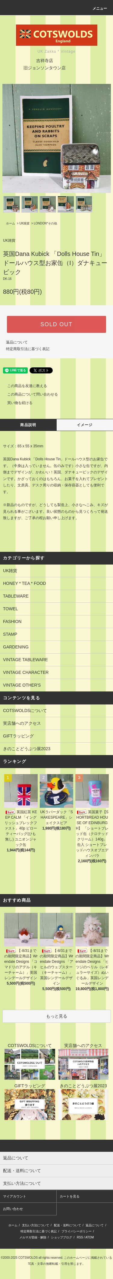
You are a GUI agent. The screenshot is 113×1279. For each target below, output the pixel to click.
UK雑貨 (24, 223)
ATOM (89, 1237)
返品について (17, 342)
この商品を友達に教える (23, 386)
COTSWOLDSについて (25, 710)
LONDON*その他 (45, 223)
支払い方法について (35, 1225)
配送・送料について (67, 1225)
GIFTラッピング (18, 736)
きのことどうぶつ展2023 (26, 748)
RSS (80, 1237)
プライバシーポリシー (76, 1231)
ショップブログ (61, 1237)
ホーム (10, 223)
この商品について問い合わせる (29, 394)
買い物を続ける (16, 403)
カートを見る (70, 1196)
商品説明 (28, 425)
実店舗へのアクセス (22, 723)
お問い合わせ (13, 1209)
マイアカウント (14, 1196)
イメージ (85, 425)
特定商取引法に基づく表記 (27, 349)
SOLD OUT (56, 324)
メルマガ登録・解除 (32, 1237)
